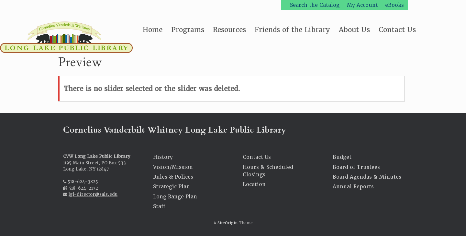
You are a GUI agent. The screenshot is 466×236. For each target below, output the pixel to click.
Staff (159, 206)
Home (152, 29)
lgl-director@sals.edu (93, 194)
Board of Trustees (356, 167)
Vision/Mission (173, 167)
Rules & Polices (173, 176)
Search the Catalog (314, 5)
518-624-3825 (83, 181)
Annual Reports (353, 186)
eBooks (394, 5)
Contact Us (397, 29)
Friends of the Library (292, 29)
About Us (354, 29)
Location (254, 184)
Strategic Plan (171, 186)
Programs (187, 29)
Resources (229, 29)
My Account (362, 5)
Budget (342, 157)
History (163, 157)
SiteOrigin (227, 223)
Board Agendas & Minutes (367, 176)
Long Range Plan (175, 196)
